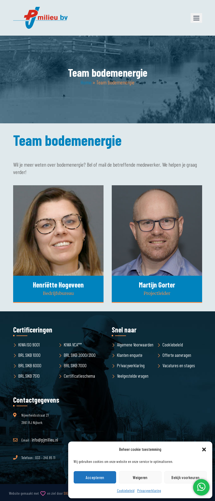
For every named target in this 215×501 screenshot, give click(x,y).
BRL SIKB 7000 (75, 365)
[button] (204, 449)
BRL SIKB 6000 (29, 365)
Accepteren (95, 477)
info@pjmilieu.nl (44, 439)
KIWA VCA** (73, 344)
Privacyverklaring (149, 490)
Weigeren (140, 477)
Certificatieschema (79, 375)
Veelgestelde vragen (132, 375)
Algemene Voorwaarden (135, 344)
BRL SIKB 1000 (29, 355)
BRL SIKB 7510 (29, 375)
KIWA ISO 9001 (29, 344)
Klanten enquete (129, 355)
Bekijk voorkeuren (185, 477)
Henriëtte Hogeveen (58, 284)
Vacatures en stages (178, 365)
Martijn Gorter (157, 284)
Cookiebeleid (125, 490)
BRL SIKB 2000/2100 (80, 355)
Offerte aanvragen (176, 355)
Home (86, 82)
